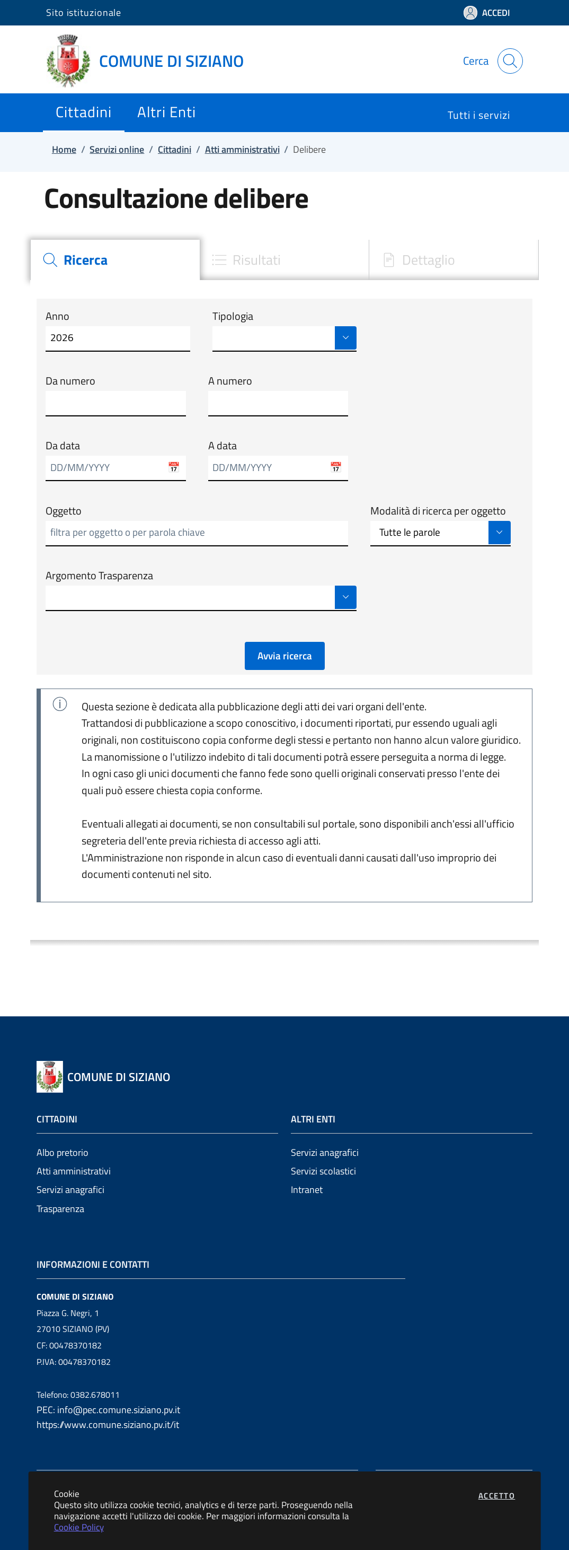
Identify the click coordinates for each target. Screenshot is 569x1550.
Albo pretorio (62, 1152)
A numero (230, 381)
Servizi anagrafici (70, 1189)
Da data (63, 445)
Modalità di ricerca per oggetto (438, 511)
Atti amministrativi (74, 1171)
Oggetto (64, 511)
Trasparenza (60, 1208)
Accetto (496, 1496)
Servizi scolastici (323, 1171)
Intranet (307, 1189)
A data (222, 445)
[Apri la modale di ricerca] (510, 61)
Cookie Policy (79, 1527)
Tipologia (232, 316)
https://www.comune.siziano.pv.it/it (108, 1424)
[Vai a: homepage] (151, 61)
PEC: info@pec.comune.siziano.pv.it (108, 1410)
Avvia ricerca (284, 656)
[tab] (115, 260)
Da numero (70, 381)
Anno (57, 316)
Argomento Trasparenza (99, 575)
